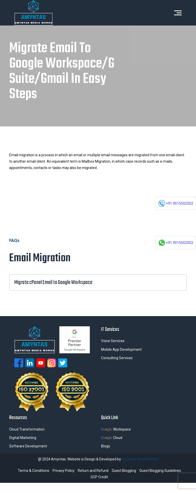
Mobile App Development (121, 349)
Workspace (116, 429)
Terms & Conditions (33, 471)
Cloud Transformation (27, 429)
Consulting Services (117, 358)
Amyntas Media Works (140, 459)
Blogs (105, 446)
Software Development (28, 446)
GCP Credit (99, 477)
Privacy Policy (64, 471)
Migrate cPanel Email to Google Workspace (98, 282)
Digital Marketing (22, 438)
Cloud (111, 438)
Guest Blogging (124, 471)
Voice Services (113, 341)
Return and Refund (93, 471)
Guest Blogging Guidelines (160, 471)
